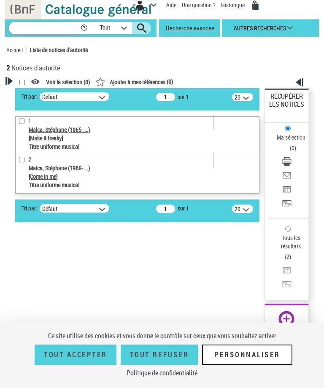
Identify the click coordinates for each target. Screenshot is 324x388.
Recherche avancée (190, 28)
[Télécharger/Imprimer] (287, 164)
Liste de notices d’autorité (59, 50)
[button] (84, 28)
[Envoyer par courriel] (287, 178)
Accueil (14, 50)
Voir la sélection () (68, 82)
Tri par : (30, 96)
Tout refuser (159, 354)
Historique (233, 5)
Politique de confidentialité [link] (162, 372)
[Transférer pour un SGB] (287, 206)
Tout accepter (75, 354)
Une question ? (199, 5)
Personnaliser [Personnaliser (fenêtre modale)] (247, 354)
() (134, 82)
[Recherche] (44, 28)
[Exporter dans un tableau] (287, 192)
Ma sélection (291, 137)
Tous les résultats (291, 242)
